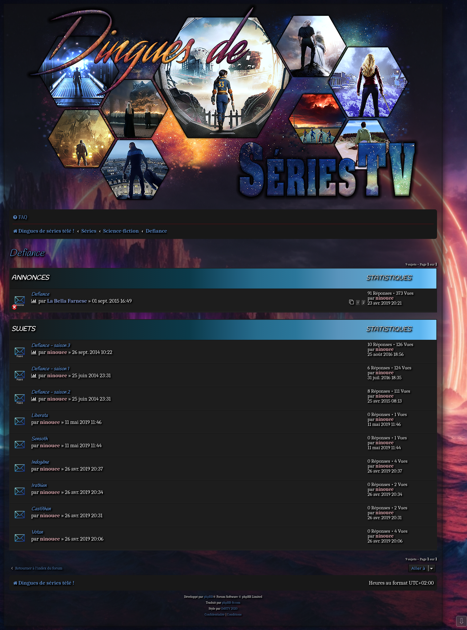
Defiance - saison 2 (50, 392)
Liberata (39, 415)
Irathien (38, 485)
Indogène (40, 462)
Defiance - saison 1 (50, 369)
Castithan (41, 509)
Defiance (26, 253)
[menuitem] (20, 217)
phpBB (208, 597)
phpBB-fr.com (231, 603)
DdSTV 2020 (229, 609)
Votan (37, 532)
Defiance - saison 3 (50, 345)
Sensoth (39, 439)
